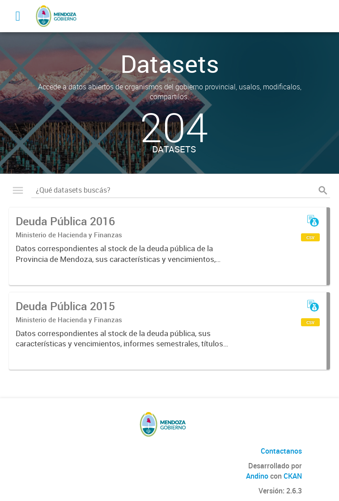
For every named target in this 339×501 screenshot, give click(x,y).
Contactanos (281, 451)
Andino (257, 476)
